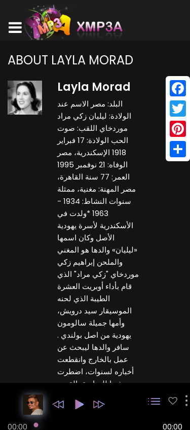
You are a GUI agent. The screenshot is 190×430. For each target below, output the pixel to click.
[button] (58, 404)
